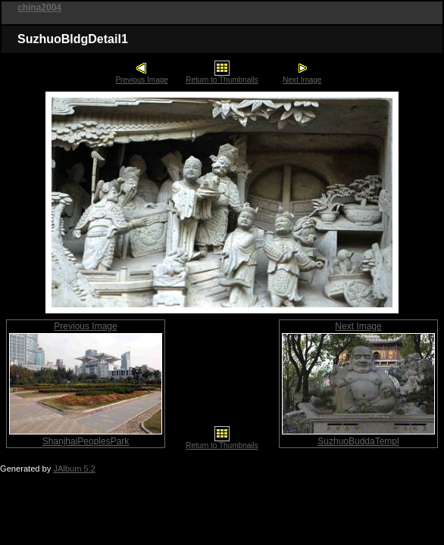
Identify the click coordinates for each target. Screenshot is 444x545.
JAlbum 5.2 (74, 468)
